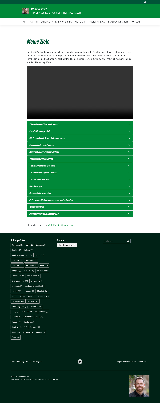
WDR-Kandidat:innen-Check (61, 225)
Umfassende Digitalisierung (41, 158)
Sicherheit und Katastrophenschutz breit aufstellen (51, 200)
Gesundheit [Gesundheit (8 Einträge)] (31, 265)
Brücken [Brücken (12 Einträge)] (16, 250)
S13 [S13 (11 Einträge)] (15, 311)
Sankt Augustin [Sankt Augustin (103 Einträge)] (29, 311)
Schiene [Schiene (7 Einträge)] (43, 311)
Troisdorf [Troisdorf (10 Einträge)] (35, 327)
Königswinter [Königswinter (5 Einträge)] (37, 281)
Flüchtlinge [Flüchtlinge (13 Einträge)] (31, 260)
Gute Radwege (35, 186)
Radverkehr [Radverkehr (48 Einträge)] (18, 301)
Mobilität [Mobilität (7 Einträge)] (42, 291)
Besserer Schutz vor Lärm (40, 193)
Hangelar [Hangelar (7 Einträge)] (16, 270)
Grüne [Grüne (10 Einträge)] (44, 265)
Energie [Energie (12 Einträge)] (39, 255)
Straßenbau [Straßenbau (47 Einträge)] (30, 322)
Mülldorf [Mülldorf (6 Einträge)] (16, 296)
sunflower (29, 379)
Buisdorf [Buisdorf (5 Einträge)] (28, 250)
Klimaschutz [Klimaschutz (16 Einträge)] (18, 276)
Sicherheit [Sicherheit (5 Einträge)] (28, 317)
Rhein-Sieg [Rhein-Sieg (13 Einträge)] (32, 301)
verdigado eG (53, 379)
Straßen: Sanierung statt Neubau (43, 172)
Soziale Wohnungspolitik (40, 131)
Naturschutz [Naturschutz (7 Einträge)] (29, 296)
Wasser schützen (36, 207)
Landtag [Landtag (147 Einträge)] (17, 286)
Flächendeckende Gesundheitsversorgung (47, 138)
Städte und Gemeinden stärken (42, 165)
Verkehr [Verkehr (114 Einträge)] (28, 332)
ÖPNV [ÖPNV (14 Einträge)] (16, 337)
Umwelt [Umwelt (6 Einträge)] (16, 332)
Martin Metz (39, 9)
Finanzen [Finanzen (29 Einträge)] (17, 260)
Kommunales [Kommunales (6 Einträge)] (33, 276)
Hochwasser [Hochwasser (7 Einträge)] (42, 270)
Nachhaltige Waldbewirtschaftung (44, 214)
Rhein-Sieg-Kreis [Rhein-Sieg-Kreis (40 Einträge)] (20, 306)
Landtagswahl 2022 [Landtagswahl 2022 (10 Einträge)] (34, 286)
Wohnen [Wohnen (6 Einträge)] (40, 332)
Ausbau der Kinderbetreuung (41, 145)
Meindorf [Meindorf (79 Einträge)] (17, 291)
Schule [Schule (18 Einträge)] (16, 317)
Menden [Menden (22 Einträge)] (30, 291)
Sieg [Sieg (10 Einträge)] (39, 317)
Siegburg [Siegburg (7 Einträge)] (16, 322)
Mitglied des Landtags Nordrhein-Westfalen (56, 12)
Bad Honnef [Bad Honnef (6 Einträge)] (17, 245)
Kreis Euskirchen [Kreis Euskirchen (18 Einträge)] (20, 281)
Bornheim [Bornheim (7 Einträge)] (41, 245)
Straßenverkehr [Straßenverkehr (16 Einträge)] (19, 327)
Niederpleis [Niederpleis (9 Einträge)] (43, 296)
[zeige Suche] (145, 2)
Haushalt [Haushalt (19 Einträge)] (29, 270)
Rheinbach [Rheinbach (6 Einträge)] (36, 306)
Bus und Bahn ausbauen (39, 179)
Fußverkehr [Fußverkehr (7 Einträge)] (17, 265)
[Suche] (142, 2)
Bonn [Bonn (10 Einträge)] (29, 245)
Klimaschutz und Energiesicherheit (44, 124)
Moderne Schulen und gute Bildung (44, 152)
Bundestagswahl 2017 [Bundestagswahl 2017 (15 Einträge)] (22, 255)
